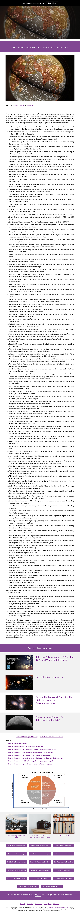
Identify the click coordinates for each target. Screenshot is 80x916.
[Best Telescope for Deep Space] (63, 862)
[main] (40, 46)
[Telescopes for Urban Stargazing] (16, 854)
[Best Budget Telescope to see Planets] (16, 862)
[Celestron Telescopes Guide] (40, 870)
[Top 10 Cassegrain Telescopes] (16, 878)
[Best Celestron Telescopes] (28, 886)
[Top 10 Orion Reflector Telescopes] (40, 845)
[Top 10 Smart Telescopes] (63, 845)
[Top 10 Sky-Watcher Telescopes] (16, 870)
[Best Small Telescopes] (40, 878)
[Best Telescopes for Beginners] (63, 854)
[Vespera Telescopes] (63, 870)
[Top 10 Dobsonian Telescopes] (40, 854)
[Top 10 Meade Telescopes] (63, 878)
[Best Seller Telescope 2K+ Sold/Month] (40, 862)
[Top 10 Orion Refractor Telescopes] (16, 845)
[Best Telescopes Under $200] (52, 886)
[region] (40, 3)
